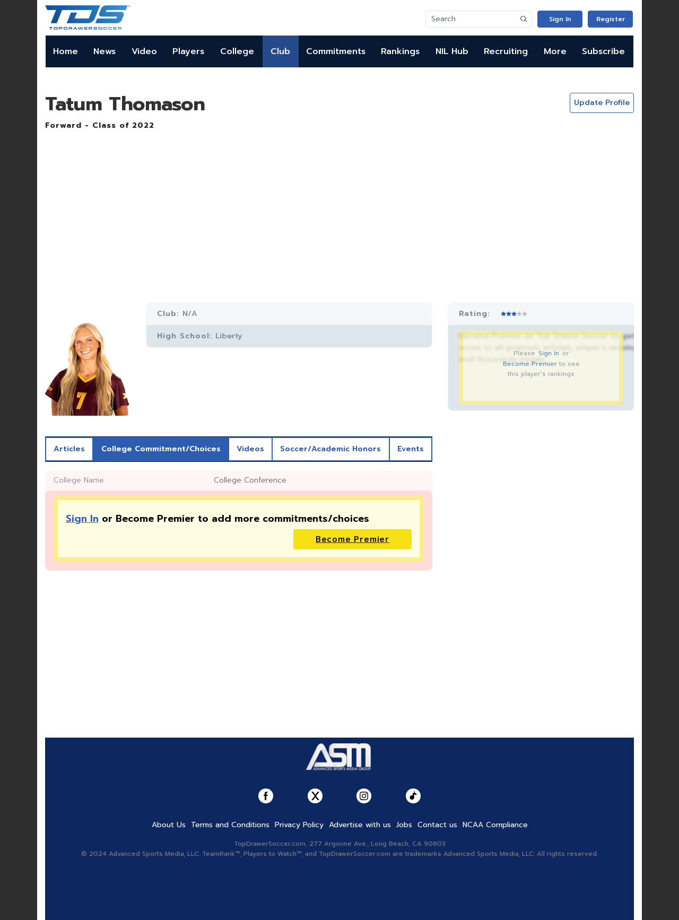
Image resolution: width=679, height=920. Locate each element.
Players (188, 51)
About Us (169, 824)
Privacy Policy (299, 824)
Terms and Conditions (230, 824)
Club (280, 51)
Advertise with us (360, 824)
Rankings (400, 51)
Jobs (404, 824)
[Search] (471, 19)
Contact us (437, 824)
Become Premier (530, 364)
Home (65, 51)
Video (144, 51)
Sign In (560, 19)
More (555, 51)
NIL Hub (452, 51)
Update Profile (602, 102)
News (104, 51)
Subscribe (603, 51)
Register (610, 19)
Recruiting (506, 51)
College (237, 51)
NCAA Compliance (495, 824)
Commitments (335, 51)
